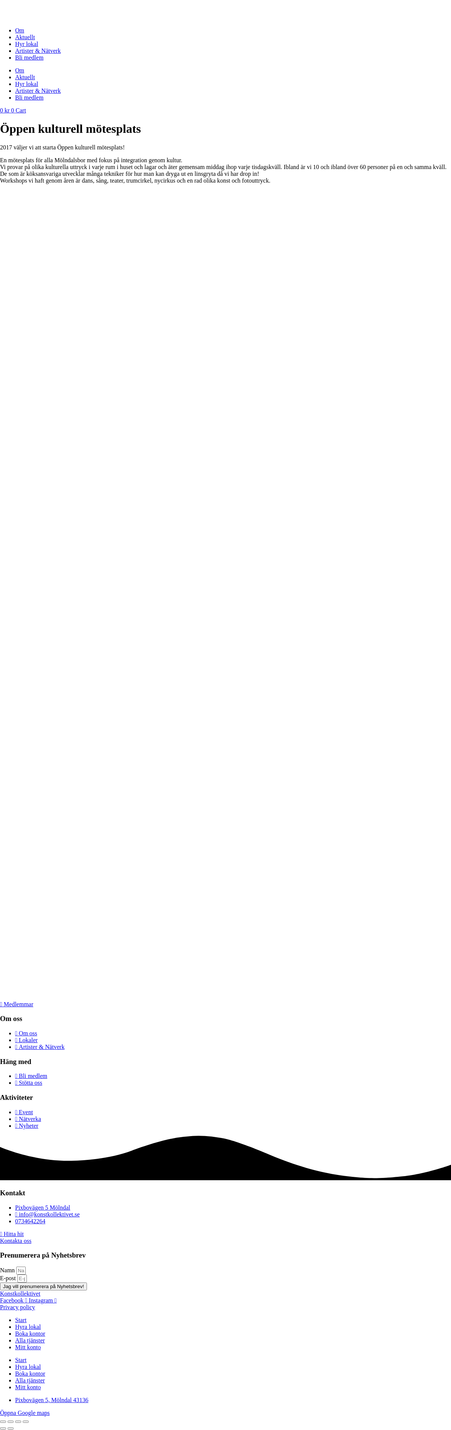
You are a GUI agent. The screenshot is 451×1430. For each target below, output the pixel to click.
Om (19, 30)
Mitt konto (28, 1347)
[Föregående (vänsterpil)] (3, 1428)
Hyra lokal (28, 1327)
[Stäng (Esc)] (26, 1422)
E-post (8, 1278)
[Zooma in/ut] (3, 1422)
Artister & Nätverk (38, 51)
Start (20, 1320)
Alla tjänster (30, 1340)
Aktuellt (25, 37)
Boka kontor (30, 1333)
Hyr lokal (26, 44)
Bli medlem (29, 57)
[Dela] (18, 1422)
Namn (8, 1270)
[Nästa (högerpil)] (11, 1428)
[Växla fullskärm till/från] (11, 1422)
